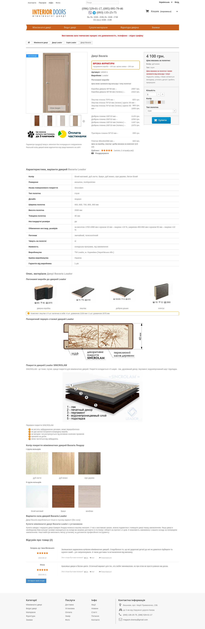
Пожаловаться (105, 558)
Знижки (156, 27)
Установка (70, 608)
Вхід (177, 2)
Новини (94, 608)
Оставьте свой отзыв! (36, 581)
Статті (94, 612)
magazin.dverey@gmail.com (135, 620)
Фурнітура (30, 616)
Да (86, 558)
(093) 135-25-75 (106, 12)
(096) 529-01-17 (92, 8)
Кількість (150, 90)
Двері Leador (57, 43)
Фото (58, 3)
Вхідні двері (70, 27)
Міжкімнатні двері (42, 27)
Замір (67, 616)
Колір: (148, 64)
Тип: (148, 67)
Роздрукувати (102, 153)
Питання (95, 616)
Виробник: (96, 75)
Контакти (32, 3)
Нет (92, 558)
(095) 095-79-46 (113, 8)
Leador (105, 75)
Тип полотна (152, 107)
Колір (149, 98)
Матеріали (31, 612)
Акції (93, 605)
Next (83, 121)
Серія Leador (71, 43)
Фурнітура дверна (130, 27)
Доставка (69, 605)
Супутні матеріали (98, 27)
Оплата (68, 612)
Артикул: (95, 72)
